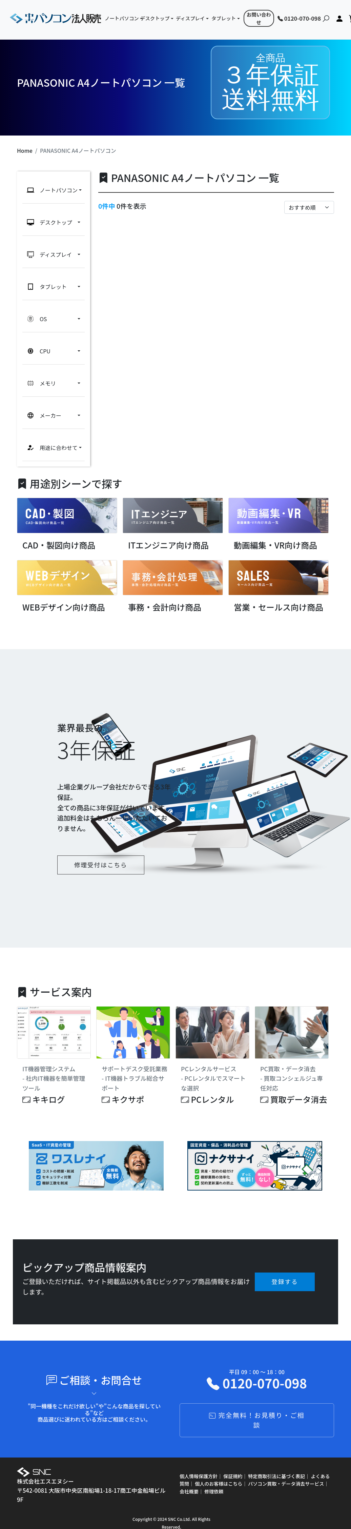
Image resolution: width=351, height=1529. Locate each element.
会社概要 (189, 1480)
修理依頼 (213, 1480)
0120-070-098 (299, 18)
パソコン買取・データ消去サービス (286, 1472)
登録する (284, 1270)
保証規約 (232, 1465)
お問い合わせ (259, 18)
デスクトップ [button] (154, 18)
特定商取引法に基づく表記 (276, 1465)
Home (25, 150)
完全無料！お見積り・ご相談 (257, 1409)
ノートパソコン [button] (120, 18)
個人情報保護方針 (199, 1465)
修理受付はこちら (100, 854)
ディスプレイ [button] (190, 18)
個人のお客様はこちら (218, 1472)
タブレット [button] (223, 18)
